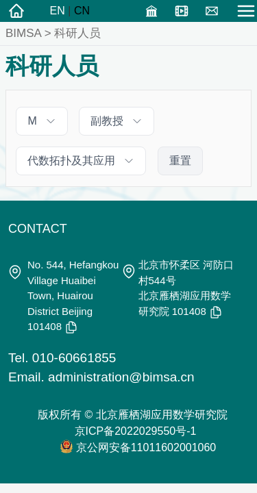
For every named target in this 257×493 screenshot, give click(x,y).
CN (82, 10)
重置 (180, 160)
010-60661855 (74, 358)
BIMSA (23, 33)
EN (57, 10)
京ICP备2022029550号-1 (136, 431)
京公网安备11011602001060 (146, 447)
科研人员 (77, 33)
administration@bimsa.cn (121, 377)
